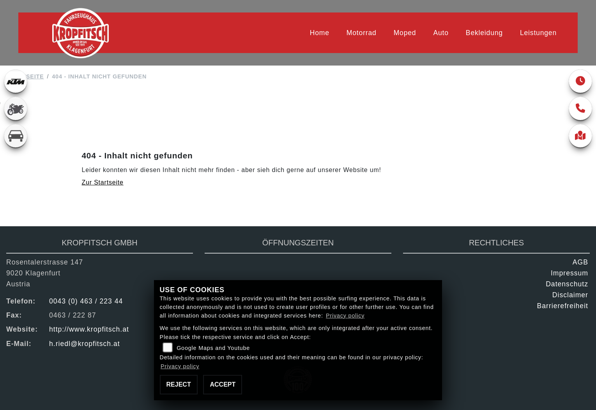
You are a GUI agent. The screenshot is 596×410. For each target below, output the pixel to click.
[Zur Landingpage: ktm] (15, 81)
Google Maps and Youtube (213, 348)
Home (319, 33)
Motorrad (362, 33)
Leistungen (538, 33)
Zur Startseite (103, 182)
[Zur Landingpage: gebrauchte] (15, 108)
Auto (440, 33)
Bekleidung (484, 33)
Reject (178, 384)
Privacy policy (345, 315)
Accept (222, 384)
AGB (580, 262)
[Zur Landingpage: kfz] (15, 135)
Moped (405, 33)
